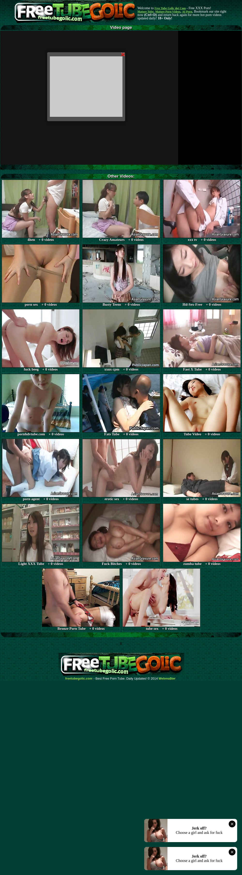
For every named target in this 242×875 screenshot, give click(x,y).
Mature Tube (145, 11)
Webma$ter (167, 678)
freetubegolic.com (78, 678)
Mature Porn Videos (168, 11)
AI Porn (187, 11)
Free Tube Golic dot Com (170, 8)
